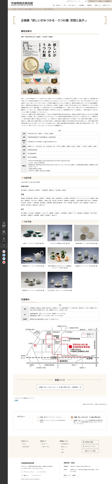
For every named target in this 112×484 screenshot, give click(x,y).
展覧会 (15, 9)
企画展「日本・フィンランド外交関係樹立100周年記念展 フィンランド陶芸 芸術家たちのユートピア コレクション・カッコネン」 (88, 421)
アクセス (4, 241)
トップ (10, 9)
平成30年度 (20, 9)
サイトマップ (37, 475)
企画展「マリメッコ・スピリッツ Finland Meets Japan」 (52, 421)
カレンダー (4, 234)
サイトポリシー (43, 472)
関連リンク (26, 475)
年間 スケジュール (4, 246)
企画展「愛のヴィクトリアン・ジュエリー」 (51, 417)
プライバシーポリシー (29, 472)
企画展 (26, 9)
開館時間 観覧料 (4, 226)
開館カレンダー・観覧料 (70, 475)
